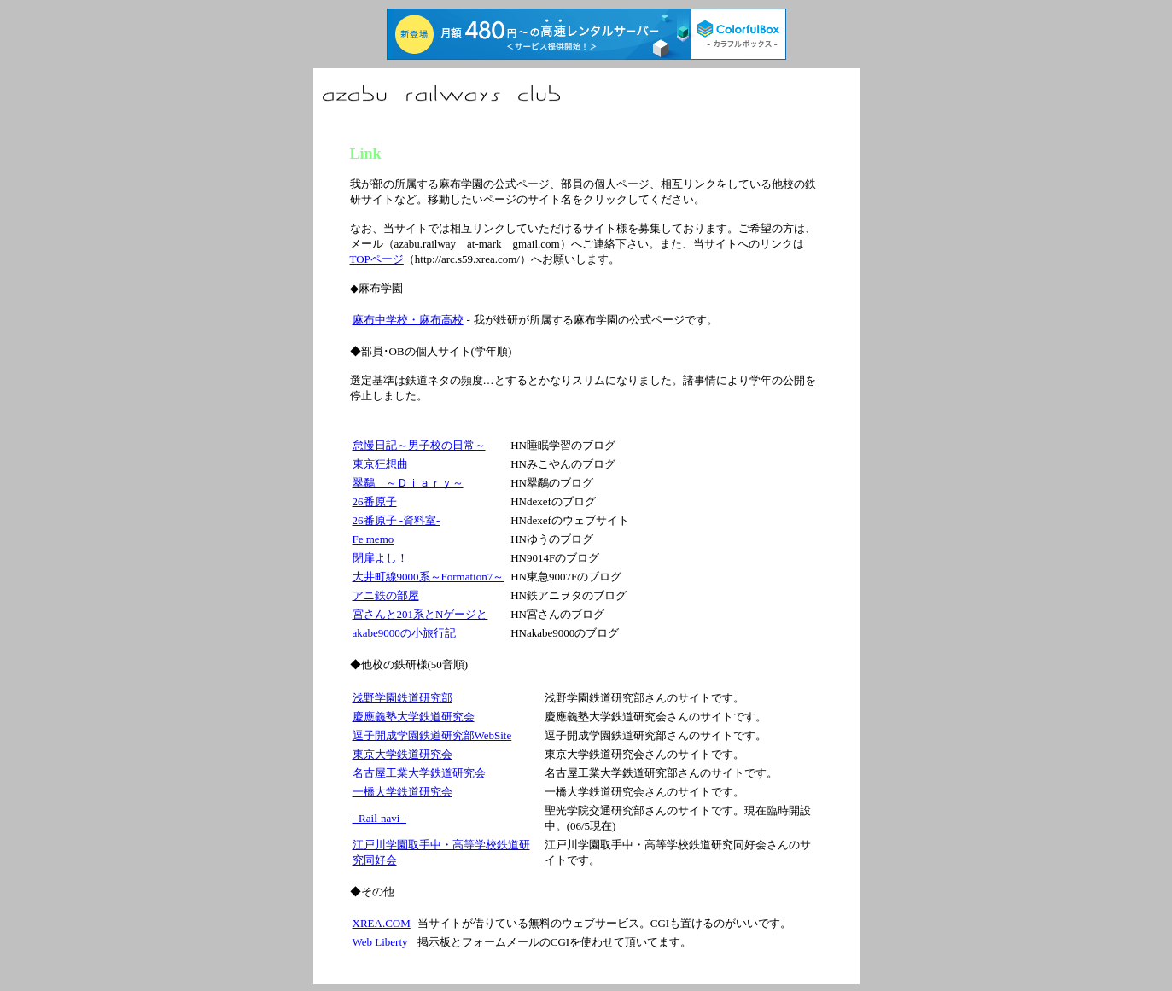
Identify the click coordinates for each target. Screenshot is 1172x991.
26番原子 (375, 501)
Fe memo (373, 539)
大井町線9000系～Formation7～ (428, 576)
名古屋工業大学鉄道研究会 (419, 773)
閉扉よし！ (380, 557)
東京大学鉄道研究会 (402, 754)
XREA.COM (382, 923)
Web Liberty (380, 942)
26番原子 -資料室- (396, 520)
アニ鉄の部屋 (386, 595)
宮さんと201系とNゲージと (420, 614)
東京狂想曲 (380, 464)
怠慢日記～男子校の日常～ (419, 445)
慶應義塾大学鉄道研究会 (414, 716)
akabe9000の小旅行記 (404, 633)
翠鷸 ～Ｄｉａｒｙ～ (408, 482)
